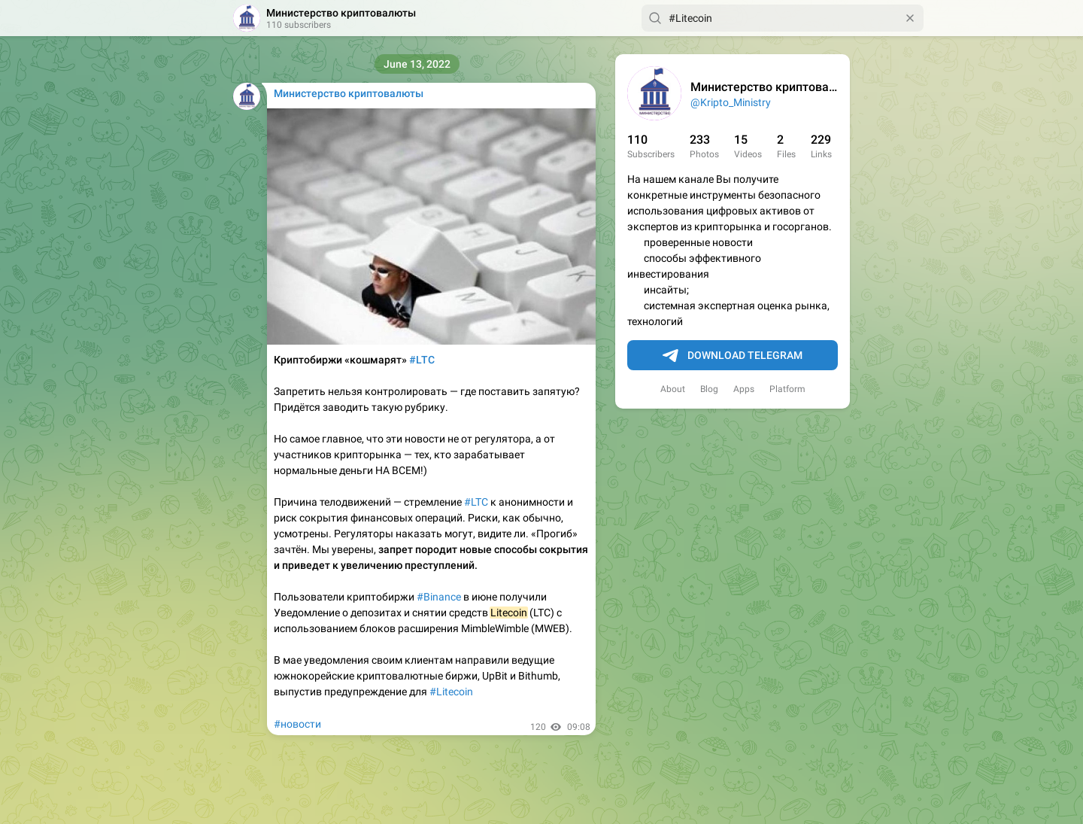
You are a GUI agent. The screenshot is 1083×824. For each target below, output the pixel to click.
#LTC (476, 502)
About (672, 389)
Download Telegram (732, 356)
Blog (709, 389)
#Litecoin (451, 692)
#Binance (439, 597)
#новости (297, 724)
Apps (743, 389)
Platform (787, 389)
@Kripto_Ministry (730, 102)
